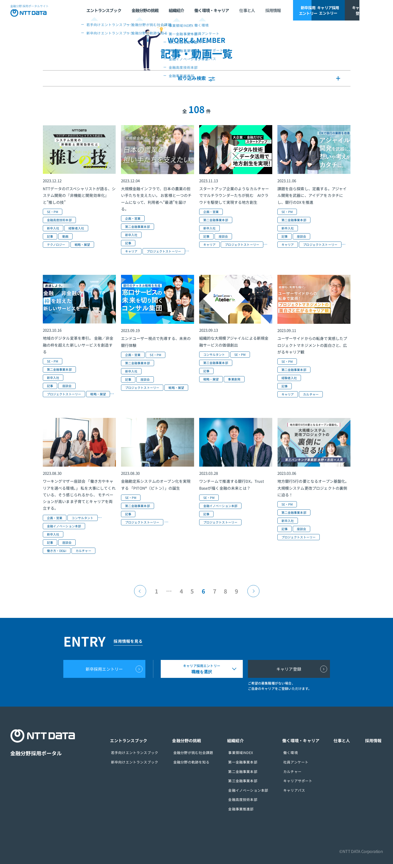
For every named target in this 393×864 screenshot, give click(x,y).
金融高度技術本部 (248, 798)
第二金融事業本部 (248, 770)
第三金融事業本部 (248, 780)
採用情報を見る (130, 641)
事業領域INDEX (246, 752)
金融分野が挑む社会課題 (201, 752)
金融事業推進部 (246, 807)
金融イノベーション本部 (254, 789)
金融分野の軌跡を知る (199, 761)
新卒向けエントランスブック (144, 761)
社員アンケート (299, 761)
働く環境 (294, 752)
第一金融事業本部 (248, 761)
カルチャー (296, 770)
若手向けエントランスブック (144, 752)
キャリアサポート (301, 780)
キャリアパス (297, 789)
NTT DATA (30, 10)
